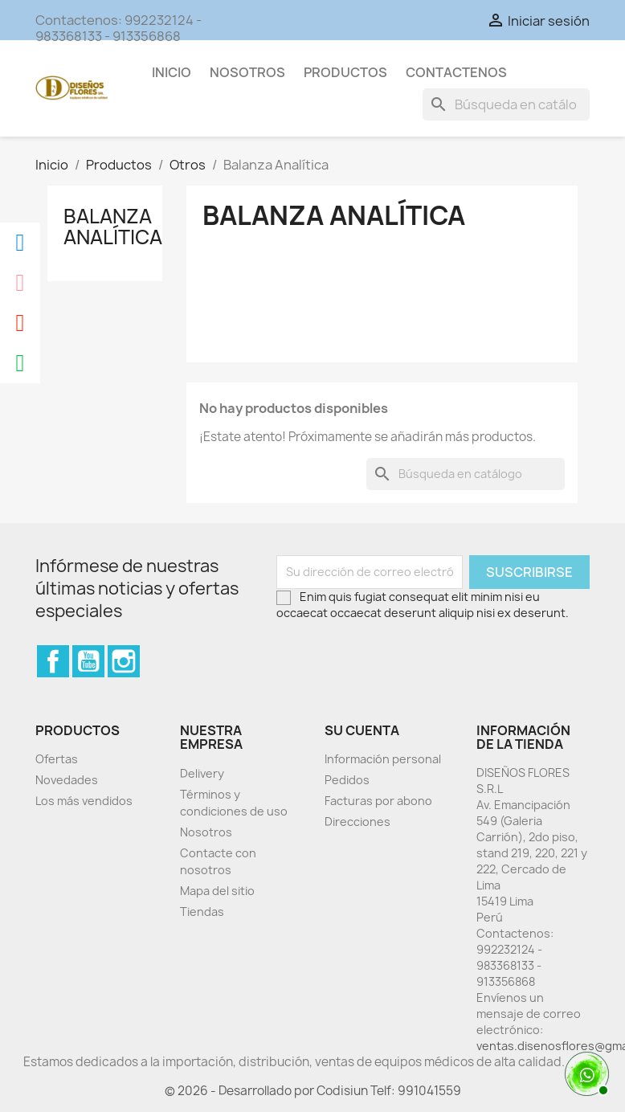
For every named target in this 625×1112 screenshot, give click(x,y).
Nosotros (247, 72)
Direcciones (357, 821)
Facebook (53, 661)
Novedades (66, 779)
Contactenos (456, 72)
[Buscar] (506, 104)
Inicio (171, 72)
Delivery (202, 773)
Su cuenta (362, 730)
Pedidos (347, 779)
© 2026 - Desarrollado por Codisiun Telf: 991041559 (313, 1090)
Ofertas (56, 759)
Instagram (124, 661)
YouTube (88, 661)
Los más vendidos (84, 800)
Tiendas (202, 911)
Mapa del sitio (217, 890)
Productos (345, 72)
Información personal (383, 759)
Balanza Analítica (112, 226)
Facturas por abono (378, 800)
